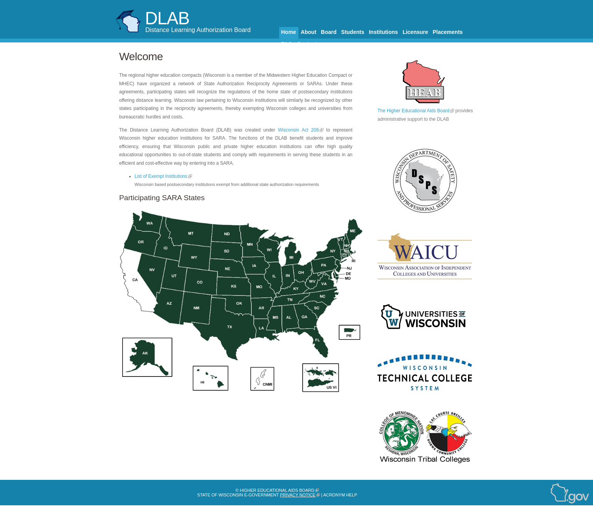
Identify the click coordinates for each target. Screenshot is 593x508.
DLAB (167, 18)
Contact (307, 44)
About (308, 32)
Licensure (415, 32)
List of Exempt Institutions (161, 176)
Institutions (383, 32)
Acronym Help (340, 495)
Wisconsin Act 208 (298, 130)
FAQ (286, 44)
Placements (448, 32)
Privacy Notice (297, 495)
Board (328, 32)
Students (352, 32)
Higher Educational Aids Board (277, 490)
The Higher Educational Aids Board (413, 110)
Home (288, 32)
